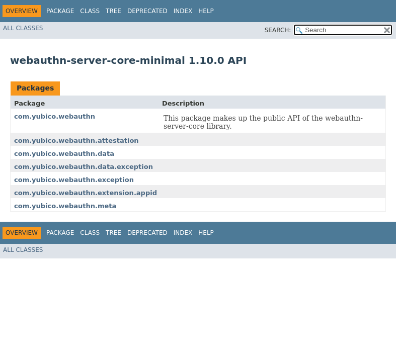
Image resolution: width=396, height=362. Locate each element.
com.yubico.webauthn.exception (74, 180)
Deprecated (147, 11)
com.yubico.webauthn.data (64, 153)
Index (183, 11)
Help (206, 11)
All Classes (23, 28)
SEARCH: (278, 30)
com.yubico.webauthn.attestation (76, 140)
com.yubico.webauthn (54, 116)
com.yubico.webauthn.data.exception (83, 166)
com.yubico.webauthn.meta (65, 206)
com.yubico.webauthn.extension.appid (85, 193)
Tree (113, 11)
